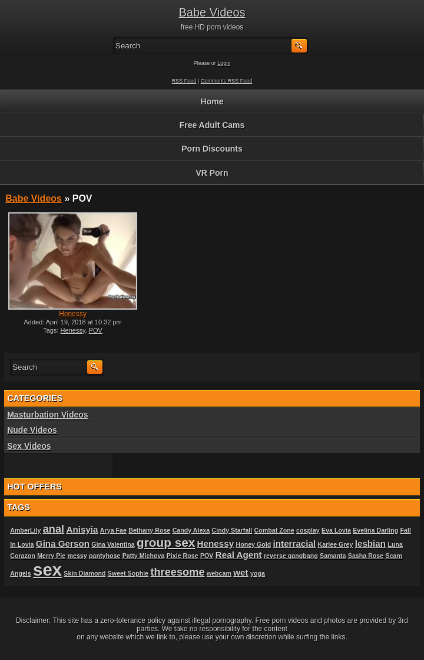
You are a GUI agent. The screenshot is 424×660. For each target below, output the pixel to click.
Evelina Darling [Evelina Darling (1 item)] (375, 530)
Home (212, 101)
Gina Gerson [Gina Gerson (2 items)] (63, 543)
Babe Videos (211, 12)
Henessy (73, 314)
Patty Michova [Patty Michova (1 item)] (143, 555)
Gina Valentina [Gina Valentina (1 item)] (112, 544)
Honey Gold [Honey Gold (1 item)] (253, 544)
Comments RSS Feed (227, 81)
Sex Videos (29, 446)
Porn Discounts (211, 148)
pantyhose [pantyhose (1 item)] (104, 555)
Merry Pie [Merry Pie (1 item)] (51, 555)
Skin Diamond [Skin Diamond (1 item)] (84, 573)
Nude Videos (32, 430)
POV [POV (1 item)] (207, 555)
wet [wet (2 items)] (240, 572)
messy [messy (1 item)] (77, 555)
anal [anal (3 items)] (53, 529)
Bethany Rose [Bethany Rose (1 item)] (149, 530)
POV (95, 330)
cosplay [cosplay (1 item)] (308, 530)
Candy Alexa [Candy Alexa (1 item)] (191, 530)
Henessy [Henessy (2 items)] (215, 543)
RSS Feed (184, 81)
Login (223, 63)
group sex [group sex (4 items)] (166, 542)
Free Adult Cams (212, 125)
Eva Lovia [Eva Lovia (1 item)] (336, 530)
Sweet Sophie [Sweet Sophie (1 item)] (128, 573)
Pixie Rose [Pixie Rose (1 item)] (182, 555)
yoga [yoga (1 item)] (257, 573)
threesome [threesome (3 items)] (177, 572)
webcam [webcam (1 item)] (219, 573)
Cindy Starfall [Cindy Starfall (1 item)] (232, 530)
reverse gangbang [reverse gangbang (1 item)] (291, 555)
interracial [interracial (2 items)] (294, 543)
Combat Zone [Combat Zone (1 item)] (274, 530)
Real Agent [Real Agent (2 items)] (239, 555)
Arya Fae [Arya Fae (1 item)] (113, 530)
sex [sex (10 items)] (47, 569)
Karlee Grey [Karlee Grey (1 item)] (335, 544)
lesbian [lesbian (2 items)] (370, 543)
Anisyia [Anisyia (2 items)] (82, 529)
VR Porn (212, 173)
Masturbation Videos (47, 415)
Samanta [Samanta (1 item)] (333, 555)
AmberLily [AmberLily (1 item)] (25, 530)
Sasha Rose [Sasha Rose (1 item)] (365, 555)
